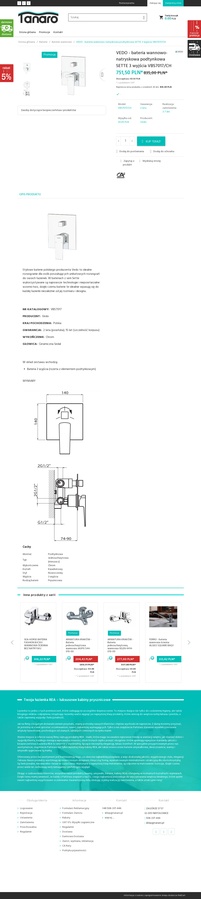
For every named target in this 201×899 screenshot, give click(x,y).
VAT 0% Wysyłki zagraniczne (78, 822)
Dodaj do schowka (162, 151)
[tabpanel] (100, 393)
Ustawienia (26, 818)
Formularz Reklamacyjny (75, 808)
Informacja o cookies (133, 895)
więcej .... (109, 818)
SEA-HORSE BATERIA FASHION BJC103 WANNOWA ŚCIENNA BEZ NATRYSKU (36, 644)
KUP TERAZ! (151, 141)
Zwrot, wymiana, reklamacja (77, 841)
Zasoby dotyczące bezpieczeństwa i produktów (48, 110)
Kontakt (58, 32)
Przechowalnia (28, 827)
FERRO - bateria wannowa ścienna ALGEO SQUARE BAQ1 (161, 642)
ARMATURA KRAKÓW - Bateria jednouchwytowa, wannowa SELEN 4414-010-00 (120, 645)
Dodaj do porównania (130, 151)
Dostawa (67, 832)
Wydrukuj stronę (150, 161)
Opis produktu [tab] (30, 194)
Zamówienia (27, 822)
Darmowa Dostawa (73, 836)
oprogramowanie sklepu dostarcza (161, 895)
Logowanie (26, 808)
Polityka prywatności (74, 850)
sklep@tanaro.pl (114, 813)
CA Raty (66, 846)
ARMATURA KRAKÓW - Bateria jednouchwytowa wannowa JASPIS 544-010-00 (79, 645)
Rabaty (66, 818)
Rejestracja (26, 813)
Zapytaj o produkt (127, 163)
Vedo (143, 122)
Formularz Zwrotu (72, 813)
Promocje (44, 32)
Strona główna (27, 32)
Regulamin (26, 832)
